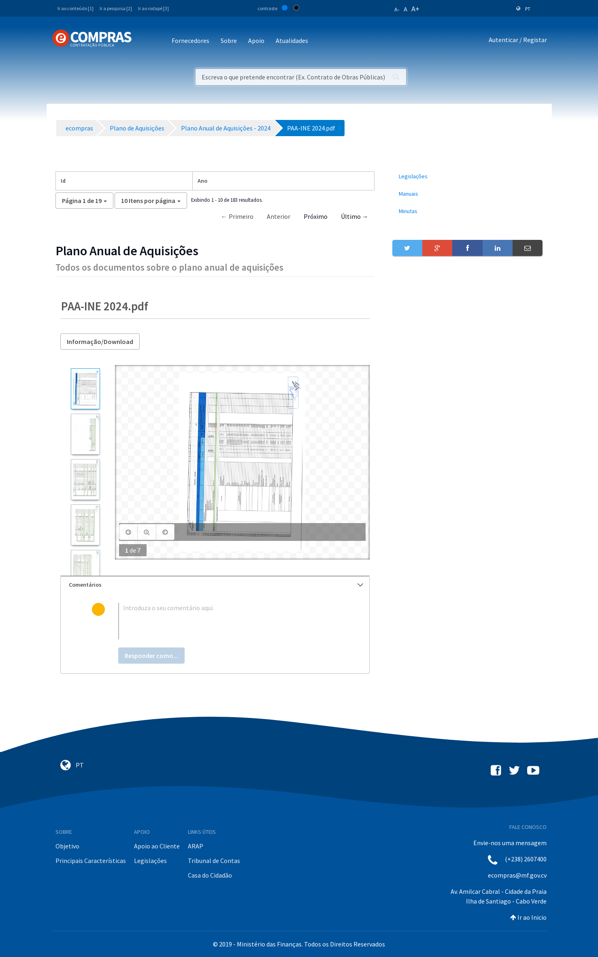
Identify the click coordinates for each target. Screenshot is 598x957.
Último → (354, 216)
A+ (415, 8)
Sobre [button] (229, 40)
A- (397, 9)
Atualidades (292, 40)
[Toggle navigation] (143, 41)
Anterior (278, 216)
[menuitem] (467, 176)
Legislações (150, 861)
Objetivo (67, 846)
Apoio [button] (256, 40)
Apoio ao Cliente (157, 846)
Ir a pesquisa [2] (116, 8)
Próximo (316, 216)
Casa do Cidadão (210, 875)
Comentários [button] (216, 584)
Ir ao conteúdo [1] (75, 8)
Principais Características (90, 861)
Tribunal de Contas (214, 861)
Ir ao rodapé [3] (153, 8)
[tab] (215, 585)
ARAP (195, 846)
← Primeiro (237, 216)
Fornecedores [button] (190, 40)
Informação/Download (100, 342)
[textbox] (228, 621)
